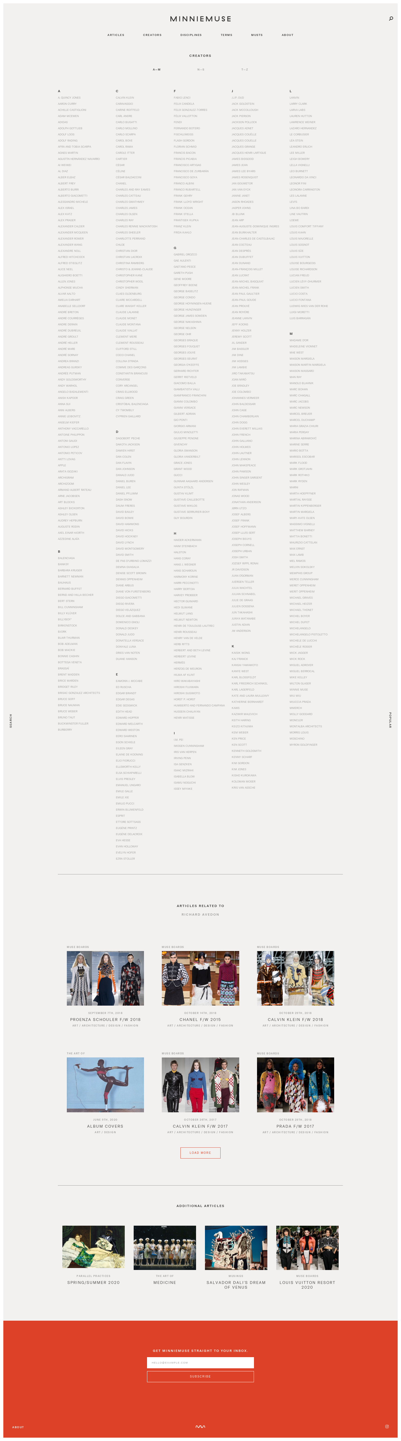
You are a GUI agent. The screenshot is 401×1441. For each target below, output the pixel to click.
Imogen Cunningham (189, 745)
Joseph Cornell (243, 545)
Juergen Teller (243, 581)
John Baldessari (244, 404)
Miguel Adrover (301, 665)
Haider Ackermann (187, 540)
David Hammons (127, 524)
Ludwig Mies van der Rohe (309, 306)
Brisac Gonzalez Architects (79, 692)
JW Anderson (241, 630)
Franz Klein (182, 226)
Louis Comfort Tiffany (307, 226)
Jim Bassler (240, 348)
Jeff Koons (240, 324)
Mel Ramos (297, 560)
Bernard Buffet (70, 588)
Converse (123, 379)
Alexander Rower (71, 238)
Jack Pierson (241, 116)
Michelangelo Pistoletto (308, 634)
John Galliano (242, 440)
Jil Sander (239, 342)
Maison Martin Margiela (308, 364)
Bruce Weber (67, 711)
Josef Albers (241, 514)
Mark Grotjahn (301, 468)
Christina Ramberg (130, 263)
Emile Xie (122, 797)
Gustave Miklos (185, 505)
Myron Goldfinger (303, 744)
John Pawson (241, 471)
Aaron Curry (67, 103)
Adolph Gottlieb (70, 128)
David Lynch (125, 542)
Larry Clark (298, 103)
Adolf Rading (67, 140)
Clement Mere (126, 336)
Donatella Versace (130, 640)
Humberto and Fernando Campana (199, 705)
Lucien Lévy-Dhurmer (305, 281)
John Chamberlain (245, 416)
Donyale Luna (126, 646)
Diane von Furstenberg (133, 591)
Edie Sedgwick (126, 705)
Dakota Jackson (128, 444)
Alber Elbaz (66, 177)
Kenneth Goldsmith (246, 750)
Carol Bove (124, 140)
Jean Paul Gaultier (245, 293)
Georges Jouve (184, 352)
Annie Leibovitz (69, 416)
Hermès (179, 662)
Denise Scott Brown (131, 573)
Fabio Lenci (182, 97)
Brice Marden (68, 680)
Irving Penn (182, 758)
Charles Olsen (126, 214)
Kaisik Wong (241, 652)
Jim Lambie (239, 367)
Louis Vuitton (300, 257)
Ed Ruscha (123, 687)
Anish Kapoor (68, 397)
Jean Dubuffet (242, 257)
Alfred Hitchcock (71, 257)
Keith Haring (241, 720)
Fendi (178, 122)
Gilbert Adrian (184, 413)
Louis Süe (297, 250)
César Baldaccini (128, 177)
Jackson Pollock (244, 122)
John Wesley (241, 483)
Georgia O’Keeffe (186, 364)
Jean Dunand (241, 263)
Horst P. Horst (184, 699)
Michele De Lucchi (303, 640)
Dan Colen (123, 456)
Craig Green (125, 397)
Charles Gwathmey (130, 201)
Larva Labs (297, 109)
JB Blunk (238, 214)
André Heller (67, 342)
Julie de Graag (242, 600)
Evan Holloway (127, 846)
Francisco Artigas (187, 165)
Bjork (62, 631)
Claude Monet (126, 318)
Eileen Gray (124, 748)
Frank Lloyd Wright (188, 201)
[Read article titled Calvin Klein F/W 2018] (295, 986)
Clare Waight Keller (131, 306)
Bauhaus (64, 582)
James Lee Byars (243, 171)
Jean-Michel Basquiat (248, 281)
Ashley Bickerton (71, 508)
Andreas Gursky (70, 367)
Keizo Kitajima (242, 726)
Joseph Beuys (241, 538)
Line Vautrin (299, 214)
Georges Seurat (185, 358)
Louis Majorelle (301, 238)
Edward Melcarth (129, 723)
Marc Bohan (299, 389)
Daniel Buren (125, 481)
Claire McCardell (129, 299)
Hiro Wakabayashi (187, 680)
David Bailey (125, 511)
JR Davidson (240, 569)
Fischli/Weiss (183, 134)
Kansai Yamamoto (245, 665)
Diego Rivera (125, 603)
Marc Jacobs (299, 401)
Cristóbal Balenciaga (132, 404)
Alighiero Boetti (70, 275)
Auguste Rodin (69, 526)
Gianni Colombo (185, 401)
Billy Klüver (67, 613)
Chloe (120, 244)
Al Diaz (63, 171)
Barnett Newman (70, 576)
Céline (120, 171)
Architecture (93, 1031)
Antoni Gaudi (67, 440)
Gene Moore (183, 279)
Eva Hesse (123, 840)
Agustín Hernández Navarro (79, 158)
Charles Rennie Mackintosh (136, 226)
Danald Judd (125, 475)
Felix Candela (184, 103)
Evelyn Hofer (126, 852)
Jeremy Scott (242, 336)
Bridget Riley (68, 686)
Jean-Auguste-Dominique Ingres (255, 226)
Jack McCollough (245, 109)
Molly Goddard (301, 714)
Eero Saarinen (126, 736)
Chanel (121, 183)
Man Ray (296, 377)
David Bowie (125, 518)
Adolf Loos (66, 134)
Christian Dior (126, 250)
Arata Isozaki (68, 471)
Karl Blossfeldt (244, 677)
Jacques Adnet (242, 128)
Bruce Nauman (69, 705)
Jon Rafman (240, 489)
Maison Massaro (302, 370)
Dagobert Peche (128, 438)
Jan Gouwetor (242, 183)
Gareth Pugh (183, 272)
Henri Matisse (184, 717)
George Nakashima (187, 321)
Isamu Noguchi (185, 782)
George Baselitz (186, 291)
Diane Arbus (125, 585)
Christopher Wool (129, 281)
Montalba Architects (306, 726)
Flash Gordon (184, 140)
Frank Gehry (183, 195)
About (18, 1427)
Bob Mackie (66, 650)
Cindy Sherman (127, 287)
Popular (390, 720)
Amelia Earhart (69, 299)
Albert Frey (66, 183)
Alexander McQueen (73, 232)
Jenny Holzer (241, 330)
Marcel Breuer (301, 413)
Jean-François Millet (247, 269)
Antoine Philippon (71, 434)
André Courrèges (71, 318)
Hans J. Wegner (185, 564)
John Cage (239, 410)
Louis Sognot (299, 244)
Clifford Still (126, 348)
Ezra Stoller (125, 858)
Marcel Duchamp (302, 419)
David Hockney (127, 536)
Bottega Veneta (70, 662)
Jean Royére (240, 312)
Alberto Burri (68, 189)
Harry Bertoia (184, 589)
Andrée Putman (69, 373)
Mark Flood (298, 462)
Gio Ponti (180, 419)
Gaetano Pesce (185, 266)
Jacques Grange (243, 146)
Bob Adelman (67, 643)
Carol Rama (124, 146)
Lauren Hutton (301, 116)
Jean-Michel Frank (245, 287)
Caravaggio (124, 103)
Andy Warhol (67, 385)
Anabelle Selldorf (71, 306)
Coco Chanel (125, 355)
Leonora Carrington (305, 189)
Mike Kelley (298, 677)
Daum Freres (125, 505)
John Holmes (241, 446)
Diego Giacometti (129, 597)
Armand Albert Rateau (74, 489)
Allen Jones (66, 281)
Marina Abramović (303, 438)
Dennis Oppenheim (129, 579)
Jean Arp (238, 220)
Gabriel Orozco (185, 254)
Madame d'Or (299, 340)
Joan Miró (239, 379)
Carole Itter (125, 152)
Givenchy (180, 444)
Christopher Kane (129, 275)
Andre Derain (67, 324)
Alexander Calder (71, 226)
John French (241, 434)
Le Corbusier (299, 134)
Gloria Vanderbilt (187, 456)
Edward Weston (128, 730)
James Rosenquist (245, 177)
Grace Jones (183, 462)
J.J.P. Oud (238, 97)
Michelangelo (300, 628)
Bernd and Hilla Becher (75, 594)
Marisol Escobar (302, 456)
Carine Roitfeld (127, 109)
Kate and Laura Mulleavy (250, 695)
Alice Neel (65, 269)
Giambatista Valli (187, 389)
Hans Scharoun (185, 570)
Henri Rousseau (185, 631)
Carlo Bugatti (126, 122)
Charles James (126, 207)
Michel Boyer (300, 616)
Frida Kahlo (182, 232)
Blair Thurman (69, 637)
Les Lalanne (298, 195)
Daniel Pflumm (127, 493)
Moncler (296, 720)
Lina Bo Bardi (299, 207)
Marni (294, 487)
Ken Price (239, 738)
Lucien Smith (299, 287)
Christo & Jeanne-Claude (134, 269)
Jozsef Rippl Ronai (245, 563)
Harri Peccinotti (186, 582)
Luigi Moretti (299, 312)
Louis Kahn (298, 232)
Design (115, 1031)
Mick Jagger (299, 652)
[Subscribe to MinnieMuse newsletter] (200, 1382)
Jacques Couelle (244, 140)
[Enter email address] (200, 1368)
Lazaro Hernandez (303, 128)
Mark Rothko (299, 475)
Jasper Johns (241, 207)
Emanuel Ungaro (128, 785)
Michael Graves (301, 597)
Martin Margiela (302, 511)
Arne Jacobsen (69, 496)
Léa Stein (296, 140)
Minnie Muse (299, 689)
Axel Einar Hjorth (71, 532)
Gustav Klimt (184, 493)
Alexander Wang (70, 244)
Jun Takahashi (242, 612)
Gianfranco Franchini (190, 395)
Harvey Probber (185, 595)
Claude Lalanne (127, 312)
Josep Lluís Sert (243, 532)
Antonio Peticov (70, 453)
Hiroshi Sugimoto (187, 693)
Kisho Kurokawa (244, 775)
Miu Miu (295, 695)
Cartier (121, 158)
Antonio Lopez (68, 446)
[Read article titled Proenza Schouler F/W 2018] (105, 984)
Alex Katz (65, 214)
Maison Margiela (302, 358)
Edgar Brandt (126, 693)
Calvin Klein (125, 97)
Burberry (65, 729)
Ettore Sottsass (128, 821)
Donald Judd (125, 634)
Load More (200, 1164)
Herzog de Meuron (188, 668)
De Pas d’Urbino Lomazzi (133, 560)
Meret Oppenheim (303, 585)
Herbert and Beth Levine (192, 650)
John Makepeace (244, 465)
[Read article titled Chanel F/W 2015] (200, 984)
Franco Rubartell (187, 189)
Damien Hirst (125, 450)
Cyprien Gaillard (128, 416)
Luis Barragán (300, 318)
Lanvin (294, 97)
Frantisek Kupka (186, 220)
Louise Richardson (303, 269)
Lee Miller (297, 152)
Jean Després (241, 250)
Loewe (294, 220)
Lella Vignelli (300, 165)
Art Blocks (66, 502)
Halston (180, 552)
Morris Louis (299, 732)
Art (75, 1031)
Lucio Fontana (300, 299)
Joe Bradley (240, 385)
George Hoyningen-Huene (193, 303)
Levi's (293, 201)
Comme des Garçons (131, 367)
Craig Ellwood (127, 391)
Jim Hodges (240, 361)
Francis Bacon (184, 152)
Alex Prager (66, 220)
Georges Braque (186, 340)
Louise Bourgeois (303, 263)
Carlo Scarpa (126, 134)
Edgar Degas (125, 699)
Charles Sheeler (128, 232)
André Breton (68, 312)
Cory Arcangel (127, 385)
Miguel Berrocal (302, 671)
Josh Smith (240, 557)
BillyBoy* (65, 619)
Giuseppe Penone (186, 438)
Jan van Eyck (241, 189)
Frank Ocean (183, 207)
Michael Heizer (301, 603)
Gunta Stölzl (184, 487)
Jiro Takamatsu (243, 373)
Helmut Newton (185, 619)
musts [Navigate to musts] (257, 34)
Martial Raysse (301, 499)
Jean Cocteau (242, 244)
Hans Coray (182, 558)
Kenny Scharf (242, 757)
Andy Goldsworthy (72, 379)
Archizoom (66, 483)
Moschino (297, 738)
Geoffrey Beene (185, 285)
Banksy (63, 564)
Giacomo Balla (184, 383)
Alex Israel (66, 207)
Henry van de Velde (188, 638)
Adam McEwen (68, 116)
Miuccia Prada (300, 701)
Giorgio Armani (185, 426)
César (120, 165)
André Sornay (68, 355)
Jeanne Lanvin (242, 318)
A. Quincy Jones (69, 97)
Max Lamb (297, 554)
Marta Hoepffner (303, 493)
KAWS (235, 707)
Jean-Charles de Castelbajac (253, 238)
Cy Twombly (125, 410)
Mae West (297, 352)
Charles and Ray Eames (133, 189)
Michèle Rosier (301, 646)
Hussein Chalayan (187, 711)
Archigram (66, 477)
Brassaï (63, 668)
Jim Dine (237, 355)
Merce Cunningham (304, 579)
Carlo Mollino (126, 128)
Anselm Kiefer (68, 422)
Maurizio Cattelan (303, 542)
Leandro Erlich (301, 146)
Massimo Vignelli (302, 524)
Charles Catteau (128, 195)
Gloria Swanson (185, 450)
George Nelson (185, 328)
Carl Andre (124, 116)
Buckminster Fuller (73, 723)
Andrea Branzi (68, 361)
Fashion (131, 1031)
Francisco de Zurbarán (191, 171)
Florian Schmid (185, 146)
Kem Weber (240, 732)
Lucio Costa (298, 293)
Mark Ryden (298, 481)
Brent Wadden (68, 674)
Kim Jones (239, 769)
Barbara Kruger (70, 570)
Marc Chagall (300, 395)
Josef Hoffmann (244, 526)
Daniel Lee (123, 487)
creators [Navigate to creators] (152, 34)
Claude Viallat (127, 330)
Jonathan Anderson (246, 502)
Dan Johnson (125, 468)
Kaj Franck (240, 658)
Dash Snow (124, 499)
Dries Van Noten (128, 652)
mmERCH (296, 707)
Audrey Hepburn (70, 520)
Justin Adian (241, 624)
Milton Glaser (300, 683)
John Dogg (239, 422)
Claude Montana (128, 324)
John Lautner (241, 453)
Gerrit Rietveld (185, 377)
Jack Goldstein (243, 103)
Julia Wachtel (242, 587)
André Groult (68, 336)
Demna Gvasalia (127, 567)
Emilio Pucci (125, 803)
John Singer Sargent (247, 477)
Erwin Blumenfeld (129, 809)
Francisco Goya (185, 177)
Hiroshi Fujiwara (186, 687)
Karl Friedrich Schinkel (250, 683)
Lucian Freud (299, 275)
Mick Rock (297, 658)
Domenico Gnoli (128, 622)
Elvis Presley (125, 779)
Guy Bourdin (183, 518)
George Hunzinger (187, 309)
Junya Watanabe (244, 618)
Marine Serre (299, 444)
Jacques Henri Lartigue (249, 152)
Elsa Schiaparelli (128, 772)
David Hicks (124, 530)
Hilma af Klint (184, 674)
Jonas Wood (240, 496)
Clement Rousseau (130, 342)
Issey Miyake (183, 788)
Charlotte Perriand (130, 238)
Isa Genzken (183, 764)
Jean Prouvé (241, 306)
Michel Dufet (300, 622)
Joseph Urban (242, 551)
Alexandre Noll (69, 250)
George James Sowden (190, 315)
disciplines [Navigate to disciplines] (191, 34)
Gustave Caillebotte (189, 499)
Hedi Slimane (183, 607)
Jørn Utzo (239, 508)
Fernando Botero (187, 128)
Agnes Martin (68, 152)
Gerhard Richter (186, 370)
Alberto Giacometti (72, 195)
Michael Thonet (301, 609)
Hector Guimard (186, 601)
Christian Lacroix (129, 257)
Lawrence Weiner (302, 122)
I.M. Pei (178, 739)
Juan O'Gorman (242, 575)
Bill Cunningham (70, 607)
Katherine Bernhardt (248, 701)
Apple (62, 465)
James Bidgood (243, 158)
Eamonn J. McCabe (129, 680)
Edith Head (124, 711)
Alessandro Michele (73, 201)
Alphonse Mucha (70, 287)
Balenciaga (66, 558)
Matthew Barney (302, 530)
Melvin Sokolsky (302, 567)
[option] (93, 1265)
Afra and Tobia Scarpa (74, 146)
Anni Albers (66, 410)
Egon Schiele (125, 742)
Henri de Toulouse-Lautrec (194, 625)
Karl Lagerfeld (243, 689)
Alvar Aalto (66, 293)
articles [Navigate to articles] (115, 34)
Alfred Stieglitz (70, 263)
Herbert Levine (185, 656)
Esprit (120, 815)
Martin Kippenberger (305, 505)
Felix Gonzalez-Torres (190, 109)
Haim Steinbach (185, 546)
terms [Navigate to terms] (227, 34)
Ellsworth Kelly (128, 766)
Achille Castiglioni (72, 109)
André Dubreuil (69, 330)
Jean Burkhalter (244, 232)
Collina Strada (127, 361)
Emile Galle (124, 791)
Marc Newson (300, 407)
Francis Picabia (185, 158)
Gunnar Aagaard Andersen (193, 481)
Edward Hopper (127, 717)
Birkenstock (67, 625)
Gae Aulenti (182, 260)
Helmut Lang (183, 613)
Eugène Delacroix (129, 834)
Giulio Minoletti (186, 432)
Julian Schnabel (244, 594)
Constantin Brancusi (132, 373)
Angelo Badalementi (73, 391)
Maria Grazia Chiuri (304, 426)
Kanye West (240, 671)
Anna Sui (64, 404)
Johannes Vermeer (245, 397)
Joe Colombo (241, 391)
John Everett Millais (247, 428)
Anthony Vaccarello (73, 428)
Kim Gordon (240, 763)
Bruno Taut (66, 717)
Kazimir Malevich (244, 714)
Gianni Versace (185, 407)
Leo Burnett (299, 171)
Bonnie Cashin (68, 656)
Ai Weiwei (64, 165)
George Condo (184, 297)
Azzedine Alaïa (68, 538)
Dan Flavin (123, 462)
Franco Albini (184, 183)
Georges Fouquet (187, 346)
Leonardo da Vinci (303, 177)
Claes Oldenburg (128, 293)
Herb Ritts (181, 644)
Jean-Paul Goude (244, 299)
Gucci (178, 475)
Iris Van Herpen (185, 752)
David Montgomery (130, 548)
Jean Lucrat (240, 275)
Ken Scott (239, 744)
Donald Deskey (127, 628)
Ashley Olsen (67, 514)
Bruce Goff (66, 699)
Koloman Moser (243, 781)
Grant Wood (183, 468)
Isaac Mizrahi (184, 770)
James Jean (240, 165)
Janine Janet (241, 195)
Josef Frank (241, 520)
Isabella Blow (184, 776)
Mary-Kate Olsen (302, 518)
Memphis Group (301, 573)
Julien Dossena (243, 606)
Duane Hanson (126, 658)
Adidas (63, 122)
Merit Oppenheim (302, 591)
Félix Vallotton (185, 116)
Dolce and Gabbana (130, 616)
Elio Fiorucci (125, 760)
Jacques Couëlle (244, 134)
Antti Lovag (66, 459)
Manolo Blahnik (302, 383)
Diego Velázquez (128, 609)
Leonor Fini (298, 183)
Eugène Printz (126, 828)
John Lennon (241, 459)
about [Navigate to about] (288, 34)
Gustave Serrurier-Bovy (192, 511)
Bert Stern (66, 601)
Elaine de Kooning (129, 754)
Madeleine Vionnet (303, 346)
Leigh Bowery (300, 158)
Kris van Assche (243, 787)
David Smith (124, 554)
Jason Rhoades (242, 201)
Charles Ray (125, 220)
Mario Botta (299, 450)
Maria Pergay (299, 432)
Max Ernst (297, 548)
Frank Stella (183, 214)
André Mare (66, 348)
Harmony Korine (186, 576)
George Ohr (182, 334)
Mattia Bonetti (301, 536)
